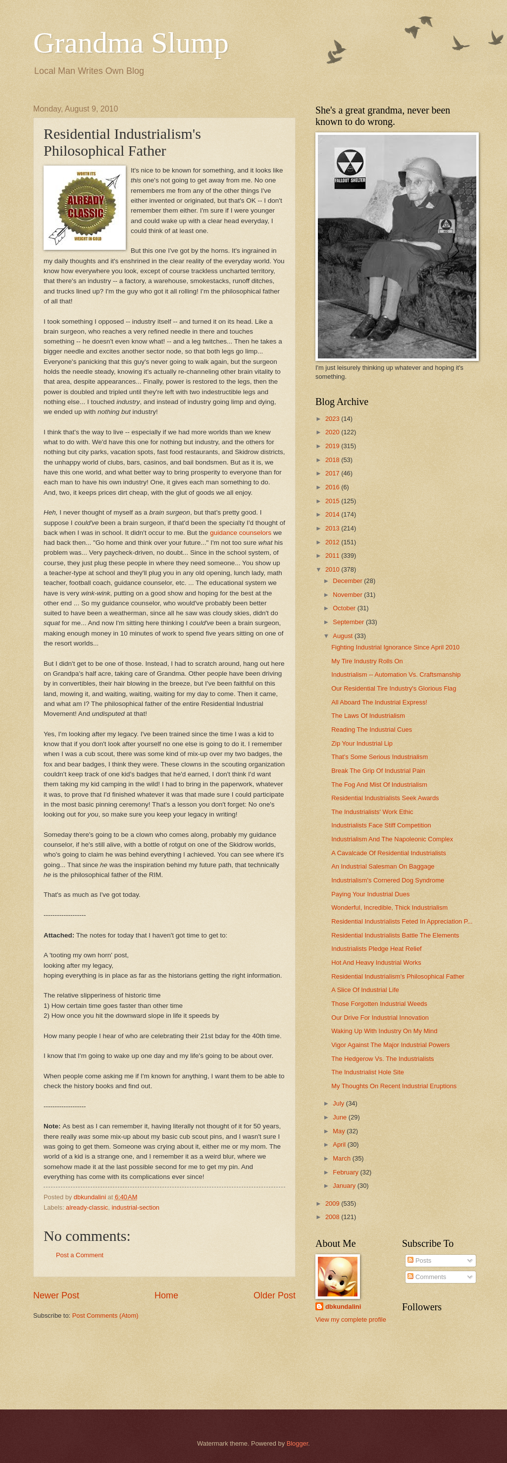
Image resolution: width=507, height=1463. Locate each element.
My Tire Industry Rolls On (367, 661)
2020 (333, 432)
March (342, 1158)
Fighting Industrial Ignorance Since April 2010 (395, 647)
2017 (333, 473)
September (349, 622)
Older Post (275, 1295)
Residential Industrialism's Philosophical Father (397, 976)
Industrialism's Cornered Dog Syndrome (387, 880)
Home (166, 1295)
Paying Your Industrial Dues (370, 894)
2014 (333, 514)
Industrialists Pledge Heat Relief (376, 948)
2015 (333, 501)
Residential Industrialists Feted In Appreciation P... (401, 921)
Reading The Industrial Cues (371, 729)
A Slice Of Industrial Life (365, 990)
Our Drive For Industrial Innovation (380, 1017)
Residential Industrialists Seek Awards (385, 798)
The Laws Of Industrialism (368, 715)
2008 (333, 1217)
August (344, 636)
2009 (333, 1203)
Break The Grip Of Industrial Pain (378, 770)
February (346, 1172)
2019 (333, 446)
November (348, 594)
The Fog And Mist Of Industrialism (379, 784)
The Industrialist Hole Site (367, 1072)
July (339, 1103)
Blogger (297, 1443)
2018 (333, 460)
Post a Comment (79, 1255)
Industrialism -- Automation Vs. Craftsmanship (395, 674)
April (340, 1144)
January (345, 1185)
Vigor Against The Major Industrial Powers (390, 1045)
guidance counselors (240, 532)
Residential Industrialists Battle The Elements (395, 935)
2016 (333, 487)
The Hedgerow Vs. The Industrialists (382, 1058)
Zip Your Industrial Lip (362, 743)
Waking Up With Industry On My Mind (384, 1031)
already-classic (87, 1207)
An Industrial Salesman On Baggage (382, 866)
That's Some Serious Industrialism (379, 757)
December (348, 581)
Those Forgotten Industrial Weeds (379, 1003)
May (340, 1131)
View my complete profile (350, 1319)
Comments (426, 1277)
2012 (333, 542)
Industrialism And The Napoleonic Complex (392, 839)
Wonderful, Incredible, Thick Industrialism (389, 907)
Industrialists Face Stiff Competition (381, 825)
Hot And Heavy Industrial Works (376, 962)
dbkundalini (343, 1306)
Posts (419, 1260)
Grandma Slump (131, 42)
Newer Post (56, 1295)
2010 (333, 569)
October (345, 608)
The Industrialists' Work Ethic (372, 812)
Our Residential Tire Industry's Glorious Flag (393, 688)
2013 (333, 528)
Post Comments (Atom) (105, 1315)
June (341, 1117)
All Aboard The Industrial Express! (379, 702)
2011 (333, 555)
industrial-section (135, 1207)
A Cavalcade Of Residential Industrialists (388, 853)
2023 (333, 418)
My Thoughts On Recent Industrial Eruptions (393, 1086)
